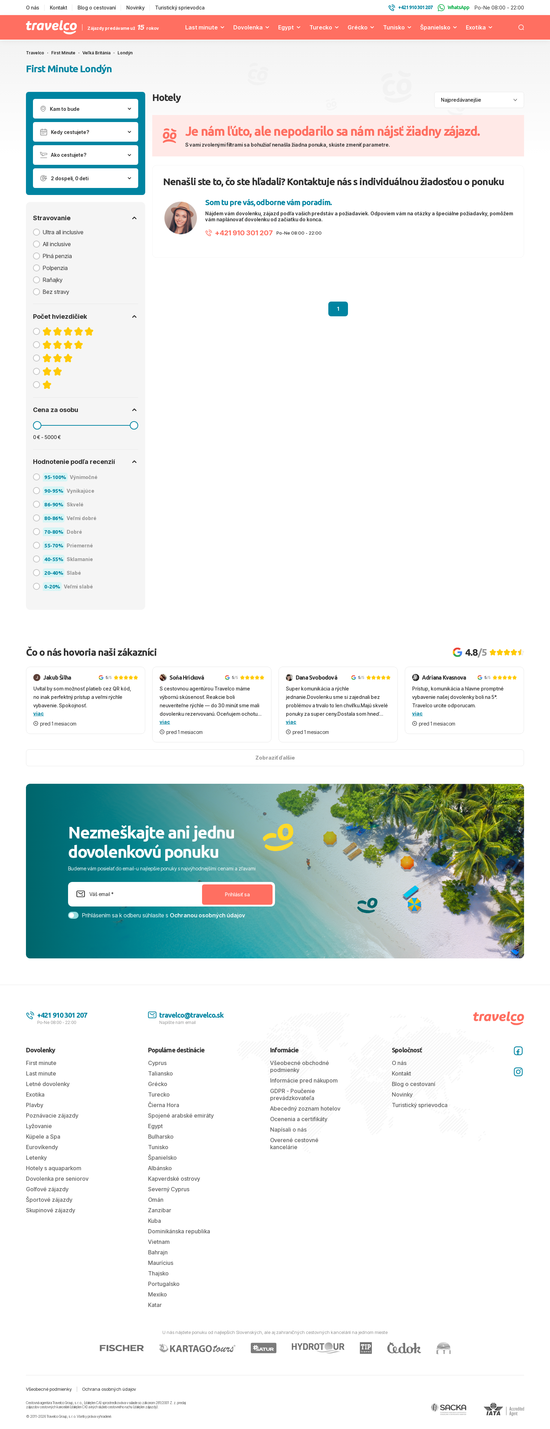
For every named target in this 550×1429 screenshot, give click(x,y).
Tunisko (394, 27)
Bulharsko (161, 1136)
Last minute (201, 27)
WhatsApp (453, 7)
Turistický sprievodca (179, 8)
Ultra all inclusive (63, 232)
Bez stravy (56, 292)
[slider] (37, 425)
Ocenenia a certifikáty (298, 1119)
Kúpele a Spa (43, 1136)
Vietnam (159, 1241)
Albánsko (160, 1168)
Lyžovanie (39, 1126)
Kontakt (58, 8)
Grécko (358, 27)
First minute (41, 1062)
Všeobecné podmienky (49, 1389)
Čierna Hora (163, 1104)
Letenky (36, 1157)
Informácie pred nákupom (304, 1080)
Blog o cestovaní (97, 8)
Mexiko (157, 1294)
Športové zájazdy (49, 1199)
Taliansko (160, 1073)
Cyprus (157, 1062)
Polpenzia (55, 268)
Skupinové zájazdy (50, 1210)
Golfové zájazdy (47, 1189)
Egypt (286, 27)
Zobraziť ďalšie (275, 757)
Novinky (135, 8)
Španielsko (435, 27)
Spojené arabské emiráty (181, 1115)
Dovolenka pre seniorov (57, 1178)
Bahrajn (158, 1252)
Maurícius (160, 1262)
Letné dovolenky (47, 1083)
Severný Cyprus (168, 1189)
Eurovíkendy (42, 1147)
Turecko (320, 27)
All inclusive (57, 244)
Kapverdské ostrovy (174, 1178)
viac (38, 713)
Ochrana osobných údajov (109, 1389)
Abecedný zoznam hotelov (305, 1108)
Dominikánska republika (179, 1231)
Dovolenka (248, 27)
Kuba (154, 1220)
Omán (155, 1199)
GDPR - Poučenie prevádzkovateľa (292, 1094)
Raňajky (52, 280)
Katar (155, 1304)
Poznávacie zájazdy (52, 1115)
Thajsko (158, 1273)
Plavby (34, 1104)
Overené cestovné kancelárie (294, 1144)
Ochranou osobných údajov (207, 915)
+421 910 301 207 (239, 233)
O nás (32, 8)
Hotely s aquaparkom (53, 1168)
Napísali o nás (288, 1129)
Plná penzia (57, 256)
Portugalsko (164, 1283)
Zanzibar (159, 1210)
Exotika (476, 27)
